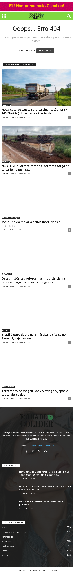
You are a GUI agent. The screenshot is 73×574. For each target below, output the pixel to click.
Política (5, 555)
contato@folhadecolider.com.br (40, 445)
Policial (5, 527)
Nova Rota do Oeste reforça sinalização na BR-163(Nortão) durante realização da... (35, 111)
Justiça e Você (8, 546)
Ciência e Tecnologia (10, 218)
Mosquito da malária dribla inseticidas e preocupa (31, 224)
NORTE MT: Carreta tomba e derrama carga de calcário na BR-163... (35, 168)
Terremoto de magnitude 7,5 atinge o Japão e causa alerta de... (35, 393)
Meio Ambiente (8, 387)
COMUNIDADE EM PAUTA (14, 532)
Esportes (5, 330)
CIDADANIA (6, 274)
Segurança (6, 105)
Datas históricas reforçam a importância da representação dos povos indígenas (33, 280)
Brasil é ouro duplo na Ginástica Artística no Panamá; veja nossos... (34, 336)
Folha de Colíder (9, 117)
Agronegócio (7, 537)
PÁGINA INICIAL (45, 51)
